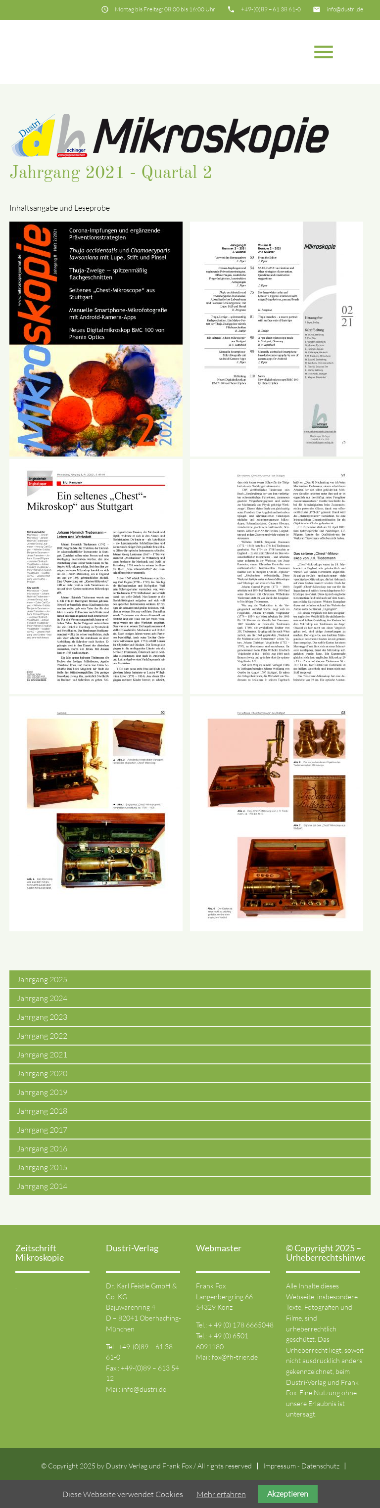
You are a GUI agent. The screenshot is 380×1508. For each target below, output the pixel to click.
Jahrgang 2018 (42, 1111)
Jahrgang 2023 (42, 1017)
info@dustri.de (345, 9)
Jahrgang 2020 (42, 1073)
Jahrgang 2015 (42, 1167)
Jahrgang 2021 (42, 1054)
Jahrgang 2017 (42, 1130)
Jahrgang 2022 (42, 1036)
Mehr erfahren (221, 1494)
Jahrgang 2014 (42, 1186)
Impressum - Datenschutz (301, 1466)
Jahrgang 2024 (42, 998)
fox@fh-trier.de (235, 1357)
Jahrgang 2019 (42, 1092)
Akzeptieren (287, 1494)
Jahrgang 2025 (42, 979)
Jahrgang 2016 (42, 1148)
